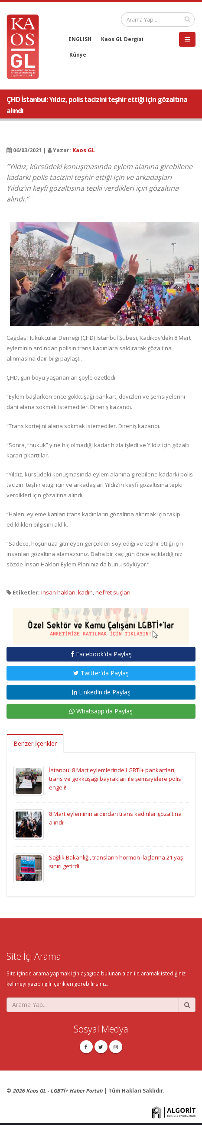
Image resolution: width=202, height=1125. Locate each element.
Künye (77, 54)
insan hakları (58, 592)
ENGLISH (79, 38)
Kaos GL (83, 150)
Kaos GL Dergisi (122, 38)
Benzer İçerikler (35, 743)
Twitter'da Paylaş (101, 673)
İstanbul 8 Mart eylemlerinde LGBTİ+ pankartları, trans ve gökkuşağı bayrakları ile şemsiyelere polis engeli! (115, 778)
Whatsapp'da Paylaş (101, 711)
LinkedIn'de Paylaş (101, 692)
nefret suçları (112, 592)
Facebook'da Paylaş (101, 654)
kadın (85, 592)
